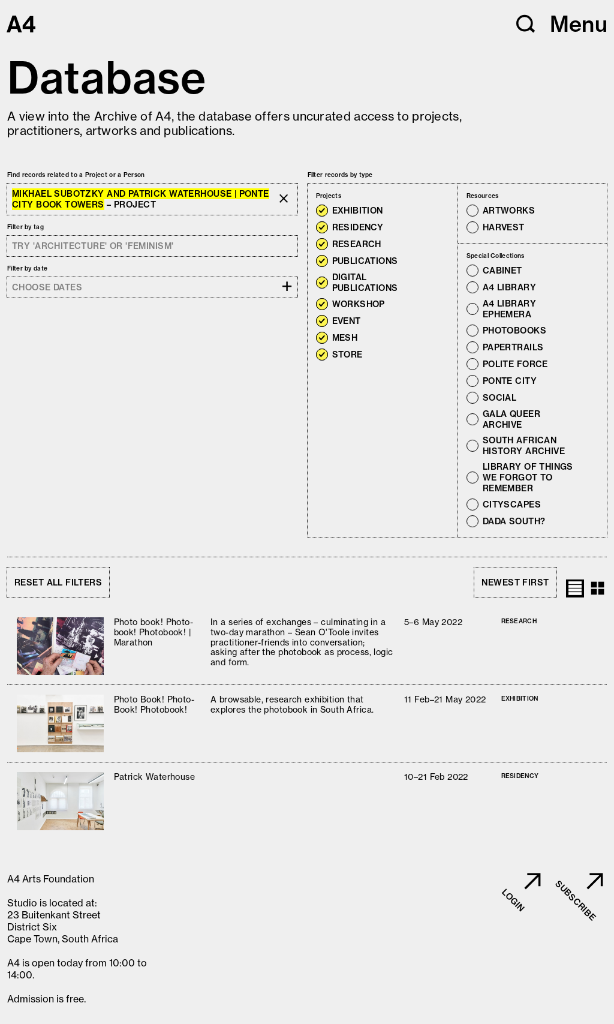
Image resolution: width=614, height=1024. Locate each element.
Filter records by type (340, 175)
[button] (525, 24)
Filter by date (27, 268)
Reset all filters (58, 582)
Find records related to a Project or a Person (76, 175)
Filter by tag (25, 227)
